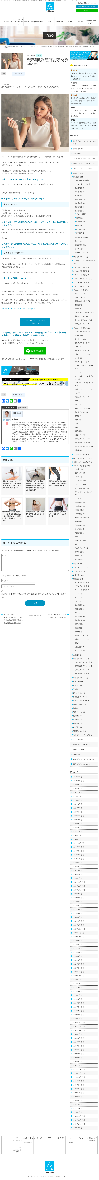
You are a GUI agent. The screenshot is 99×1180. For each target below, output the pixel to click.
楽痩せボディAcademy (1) (81, 766)
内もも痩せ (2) (80, 527)
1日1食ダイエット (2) (82, 334)
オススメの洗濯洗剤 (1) (81, 269)
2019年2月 (76, 1110)
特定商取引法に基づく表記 (17, 1153)
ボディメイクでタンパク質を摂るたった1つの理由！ (56, 618)
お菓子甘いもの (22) (82, 353)
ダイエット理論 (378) (80, 292)
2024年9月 (76, 849)
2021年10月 (77, 986)
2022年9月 (76, 943)
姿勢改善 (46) (79, 535)
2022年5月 (76, 958)
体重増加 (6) (79, 307)
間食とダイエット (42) (82, 445)
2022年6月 (76, 955)
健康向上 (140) (78, 581)
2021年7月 (76, 997)
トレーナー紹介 (17, 1149)
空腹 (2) (77, 426)
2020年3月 (76, 1060)
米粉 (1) (77, 430)
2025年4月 (76, 822)
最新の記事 (23, 410)
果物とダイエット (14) (82, 411)
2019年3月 (76, 1107)
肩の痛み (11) (80, 224)
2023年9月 (76, 896)
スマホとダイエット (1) (81, 285)
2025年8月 (76, 806)
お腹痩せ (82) (79, 471)
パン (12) (78, 374)
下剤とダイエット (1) (80, 570)
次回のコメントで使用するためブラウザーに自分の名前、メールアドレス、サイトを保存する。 (33, 597)
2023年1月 (76, 927)
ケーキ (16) (78, 360)
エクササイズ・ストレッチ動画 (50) (84, 264)
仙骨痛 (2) (79, 220)
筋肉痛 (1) (76, 710)
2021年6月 (76, 1001)
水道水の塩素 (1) (80, 622)
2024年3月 (76, 873)
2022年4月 (76, 962)
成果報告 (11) (77, 756)
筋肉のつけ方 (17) (79, 707)
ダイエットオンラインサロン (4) (84, 161)
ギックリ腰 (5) (81, 216)
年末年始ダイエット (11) (83, 668)
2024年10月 (77, 845)
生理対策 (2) (79, 626)
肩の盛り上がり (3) (81, 550)
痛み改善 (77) (79, 213)
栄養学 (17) (77, 691)
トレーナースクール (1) (81, 457)
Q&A (49, 23)
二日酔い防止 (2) (79, 574)
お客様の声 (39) (78, 151)
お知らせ (71, 1144)
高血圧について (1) (79, 733)
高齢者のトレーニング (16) (82, 737)
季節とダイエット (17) (81, 661)
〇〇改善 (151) (78, 179)
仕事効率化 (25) (78, 577)
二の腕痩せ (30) (80, 516)
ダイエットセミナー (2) (81, 288)
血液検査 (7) (77, 722)
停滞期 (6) (78, 311)
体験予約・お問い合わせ (92, 23)
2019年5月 (76, 1099)
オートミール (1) (80, 341)
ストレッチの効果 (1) (82, 592)
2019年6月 (76, 1095)
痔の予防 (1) (79, 634)
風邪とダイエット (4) (82, 326)
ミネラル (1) (79, 600)
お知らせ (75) (77, 156)
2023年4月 (76, 916)
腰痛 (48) (79, 228)
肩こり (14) (78, 243)
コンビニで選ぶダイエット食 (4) (84, 369)
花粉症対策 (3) (80, 649)
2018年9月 (76, 1130)
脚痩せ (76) (78, 558)
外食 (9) (77, 395)
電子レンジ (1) (80, 653)
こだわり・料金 (28, 23)
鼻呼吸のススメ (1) (81, 255)
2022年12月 (77, 931)
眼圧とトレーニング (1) (83, 638)
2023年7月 (76, 904)
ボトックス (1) (78, 566)
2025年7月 (76, 810)
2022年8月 (76, 947)
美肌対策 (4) (77, 718)
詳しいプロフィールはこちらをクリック (52, 441)
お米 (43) (78, 349)
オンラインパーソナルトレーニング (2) (84, 144)
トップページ (7, 23)
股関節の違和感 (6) (81, 240)
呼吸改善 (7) (79, 198)
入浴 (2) (77, 615)
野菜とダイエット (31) (82, 441)
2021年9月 (76, 990)
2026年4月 (76, 783)
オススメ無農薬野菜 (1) (81, 273)
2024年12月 (77, 838)
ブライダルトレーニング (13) (83, 495)
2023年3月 (76, 919)
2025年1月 (76, 834)
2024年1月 (76, 880)
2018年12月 (77, 1118)
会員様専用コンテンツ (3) (81, 747)
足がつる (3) (79, 251)
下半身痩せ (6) (80, 508)
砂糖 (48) (78, 422)
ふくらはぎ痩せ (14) (82, 490)
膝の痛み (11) (80, 231)
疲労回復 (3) (79, 630)
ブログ (71, 23)
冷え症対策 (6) (80, 619)
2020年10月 (77, 1032)
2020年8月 (76, 1040)
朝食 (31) (78, 407)
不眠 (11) (78, 603)
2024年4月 (76, 869)
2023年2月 (76, 923)
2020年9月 (76, 1036)
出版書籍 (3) (77, 657)
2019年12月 (77, 1071)
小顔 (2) (77, 539)
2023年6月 (76, 908)
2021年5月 (76, 1005)
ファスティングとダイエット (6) (84, 386)
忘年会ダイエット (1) (82, 672)
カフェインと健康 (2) (82, 588)
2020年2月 (76, 1064)
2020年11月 (77, 1029)
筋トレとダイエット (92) (83, 322)
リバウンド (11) (80, 299)
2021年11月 (77, 982)
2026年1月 (76, 795)
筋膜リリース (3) (79, 714)
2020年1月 (76, 1068)
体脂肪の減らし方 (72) (82, 303)
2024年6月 (76, 861)
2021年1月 (76, 1021)
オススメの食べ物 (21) (82, 345)
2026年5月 (76, 779)
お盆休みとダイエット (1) (83, 664)
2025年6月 (76, 814)
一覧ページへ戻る (35, 618)
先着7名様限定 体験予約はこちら (88, 7)
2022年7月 (76, 951)
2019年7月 (76, 1091)
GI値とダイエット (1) (80, 259)
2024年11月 (77, 841)
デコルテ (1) (79, 479)
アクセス (81, 23)
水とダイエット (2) (81, 414)
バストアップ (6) (80, 483)
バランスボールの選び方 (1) (83, 464)
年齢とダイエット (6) (80, 680)
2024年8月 (76, 853)
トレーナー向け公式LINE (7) (82, 171)
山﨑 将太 (16, 422)
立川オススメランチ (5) (81, 703)
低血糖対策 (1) (80, 607)
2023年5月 (76, 912)
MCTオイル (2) (80, 337)
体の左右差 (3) (80, 190)
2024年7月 (76, 857)
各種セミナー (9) (78, 752)
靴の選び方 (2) (78, 729)
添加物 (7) (78, 418)
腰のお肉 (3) (79, 562)
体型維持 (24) (79, 524)
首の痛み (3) (80, 235)
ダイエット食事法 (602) (81, 330)
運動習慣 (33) (77, 726)
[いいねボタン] (3, 75)
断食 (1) (77, 403)
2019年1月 (76, 1114)
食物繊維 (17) (79, 452)
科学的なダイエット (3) (81, 699)
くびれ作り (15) (80, 475)
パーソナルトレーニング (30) (83, 460)
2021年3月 (76, 1013)
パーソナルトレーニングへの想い (17, 23)
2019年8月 (76, 1087)
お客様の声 (60, 23)
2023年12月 (77, 884)
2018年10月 (77, 1126)
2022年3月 (76, 966)
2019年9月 (76, 1083)
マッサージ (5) (80, 296)
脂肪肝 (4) (78, 645)
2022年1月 (76, 974)
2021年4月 (76, 1009)
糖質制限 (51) (79, 433)
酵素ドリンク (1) (80, 437)
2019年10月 (77, 1079)
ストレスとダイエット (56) (82, 281)
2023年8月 (76, 900)
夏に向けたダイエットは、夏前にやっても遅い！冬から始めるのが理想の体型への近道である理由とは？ (13, 621)
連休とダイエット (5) (82, 676)
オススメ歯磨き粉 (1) (82, 584)
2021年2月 (76, 1017)
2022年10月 (77, 939)
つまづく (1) (79, 596)
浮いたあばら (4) (80, 543)
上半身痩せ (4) (80, 505)
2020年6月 (76, 1048)
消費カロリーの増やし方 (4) (84, 315)
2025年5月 (76, 818)
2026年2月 (76, 791)
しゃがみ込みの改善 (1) (83, 182)
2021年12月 (77, 978)
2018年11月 (77, 1122)
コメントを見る (18, 76)
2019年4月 (76, 1103)
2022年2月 (76, 970)
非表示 (19, 415)
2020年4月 (76, 1056)
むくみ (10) (78, 501)
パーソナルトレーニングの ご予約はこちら (35, 324)
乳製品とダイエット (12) (83, 392)
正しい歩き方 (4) (79, 695)
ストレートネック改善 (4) (83, 186)
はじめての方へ (39, 23)
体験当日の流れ (28, 1144)
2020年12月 (77, 1025)
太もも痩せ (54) (80, 531)
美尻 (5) (77, 546)
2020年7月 (76, 1044)
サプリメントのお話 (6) (81, 277)
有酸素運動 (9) (78, 684)
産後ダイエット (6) (81, 318)
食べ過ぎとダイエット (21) (84, 449)
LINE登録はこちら (88, 11)
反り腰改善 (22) (80, 194)
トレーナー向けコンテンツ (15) (83, 166)
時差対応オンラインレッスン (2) (84, 761)
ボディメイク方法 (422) (81, 468)
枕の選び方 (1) (78, 688)
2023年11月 (77, 888)
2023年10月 (77, 892)
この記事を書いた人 (10, 410)
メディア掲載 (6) (78, 742)
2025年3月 (76, 826)
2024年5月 (76, 865)
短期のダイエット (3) (82, 641)
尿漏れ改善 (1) (80, 201)
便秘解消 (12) (79, 611)
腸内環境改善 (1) (80, 247)
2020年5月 (76, 1052)
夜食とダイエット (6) (82, 399)
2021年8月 (76, 993)
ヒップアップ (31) (81, 487)
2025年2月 (76, 830)
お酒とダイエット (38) (82, 356)
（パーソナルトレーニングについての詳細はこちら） (20, 311)
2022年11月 (77, 935)
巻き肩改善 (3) (80, 205)
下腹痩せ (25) (79, 512)
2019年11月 (77, 1075)
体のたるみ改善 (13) (82, 520)
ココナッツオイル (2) (82, 364)
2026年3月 (76, 787)
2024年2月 (76, 877)
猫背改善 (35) (79, 209)
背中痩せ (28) (79, 554)
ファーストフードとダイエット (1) (84, 379)
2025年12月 (77, 799)
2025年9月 (76, 802)
